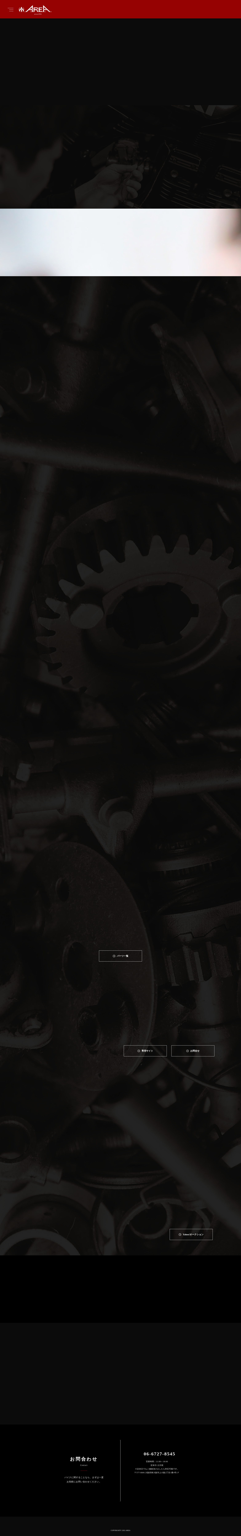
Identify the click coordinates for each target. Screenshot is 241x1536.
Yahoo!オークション (193, 1234)
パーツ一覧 (122, 956)
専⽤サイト (147, 1051)
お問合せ (195, 1051)
